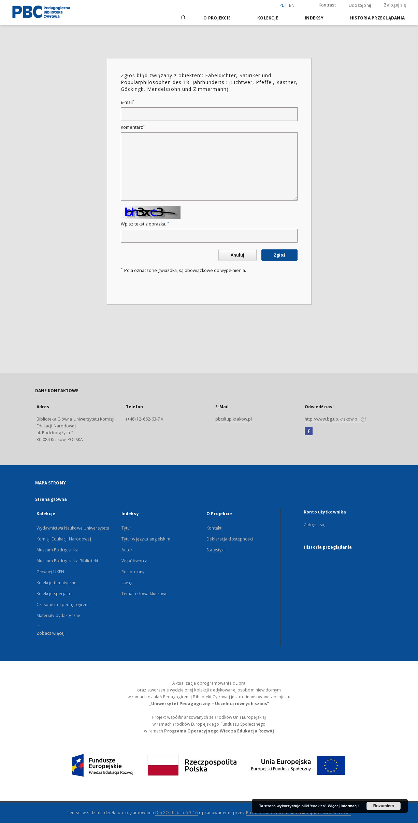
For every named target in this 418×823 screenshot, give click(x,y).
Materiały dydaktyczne (59, 615)
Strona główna (51, 499)
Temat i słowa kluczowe (144, 593)
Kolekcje (267, 18)
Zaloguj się (395, 5)
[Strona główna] (182, 17)
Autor (127, 550)
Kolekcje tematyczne (56, 583)
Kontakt (213, 528)
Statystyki (215, 550)
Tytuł (126, 528)
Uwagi (127, 583)
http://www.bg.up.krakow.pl (335, 419)
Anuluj (237, 255)
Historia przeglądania (377, 18)
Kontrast (327, 5)
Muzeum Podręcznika (57, 550)
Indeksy (314, 18)
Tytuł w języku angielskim (145, 539)
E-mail (127, 102)
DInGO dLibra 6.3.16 (176, 812)
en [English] (291, 5)
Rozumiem (383, 806)
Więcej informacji (343, 806)
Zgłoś (279, 255)
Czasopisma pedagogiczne (63, 604)
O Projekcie (217, 18)
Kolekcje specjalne (55, 593)
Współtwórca (134, 561)
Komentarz (133, 127)
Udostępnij (360, 5)
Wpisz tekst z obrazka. (145, 224)
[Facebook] (309, 431)
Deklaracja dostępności (229, 539)
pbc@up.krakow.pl (233, 419)
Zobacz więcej (51, 633)
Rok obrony (132, 572)
